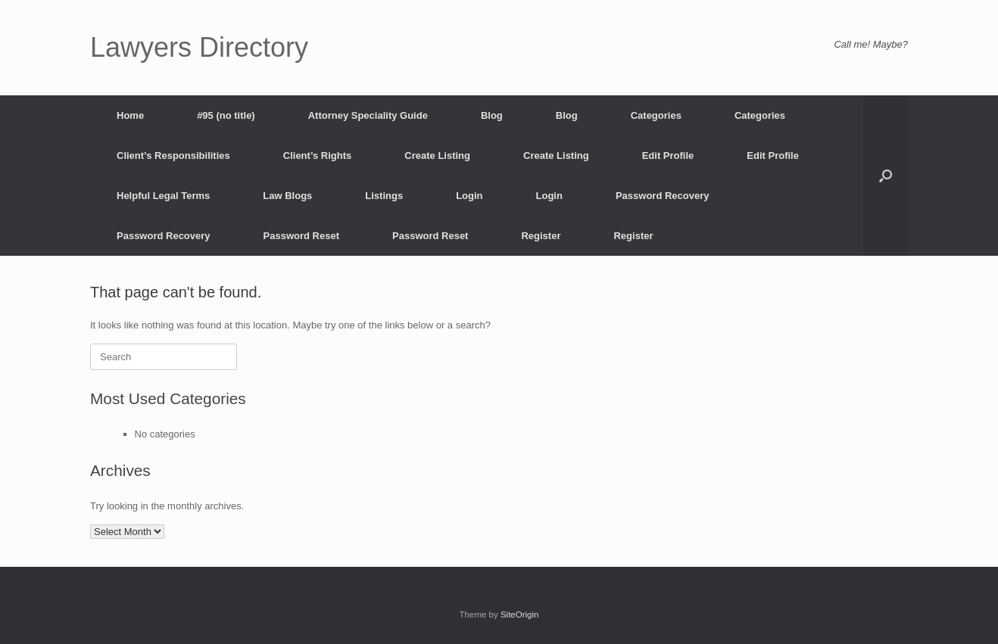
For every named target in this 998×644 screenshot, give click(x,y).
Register (540, 235)
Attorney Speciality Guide (368, 115)
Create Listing (437, 155)
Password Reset (301, 235)
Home (130, 115)
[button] (885, 175)
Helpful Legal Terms (163, 195)
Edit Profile (668, 155)
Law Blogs (287, 195)
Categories (656, 115)
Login (469, 195)
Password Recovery (663, 195)
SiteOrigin (520, 614)
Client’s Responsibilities (173, 155)
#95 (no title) (226, 115)
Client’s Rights (317, 155)
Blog (492, 115)
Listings (384, 195)
